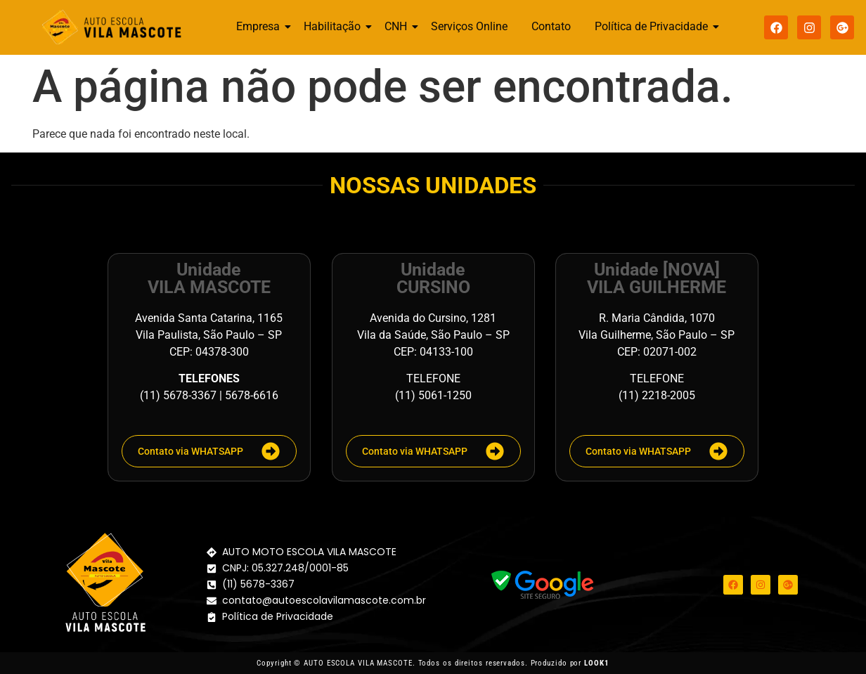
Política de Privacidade (654, 26)
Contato (551, 26)
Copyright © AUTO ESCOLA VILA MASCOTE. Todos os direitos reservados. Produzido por (433, 663)
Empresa (260, 26)
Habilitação (335, 26)
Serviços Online (469, 26)
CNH (398, 26)
